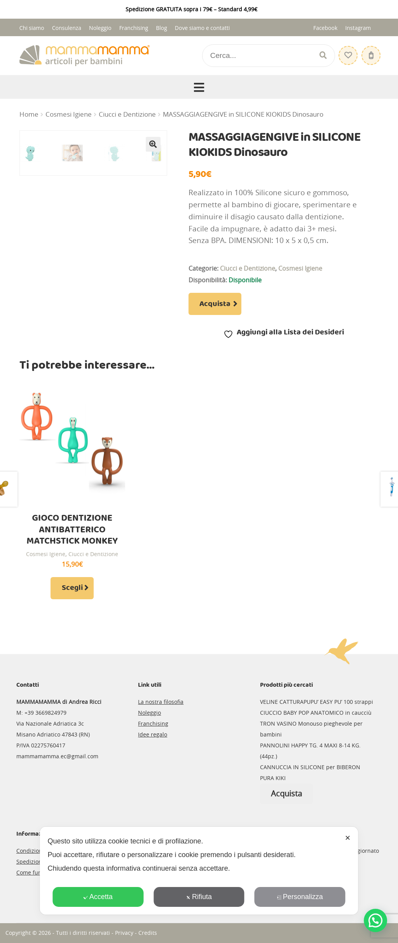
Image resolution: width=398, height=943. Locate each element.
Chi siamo (31, 27)
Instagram (358, 27)
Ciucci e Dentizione (127, 114)
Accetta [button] (98, 897)
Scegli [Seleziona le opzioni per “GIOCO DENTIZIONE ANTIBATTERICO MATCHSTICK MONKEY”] (72, 588)
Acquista (214, 304)
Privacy (124, 932)
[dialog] (199, 871)
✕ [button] (348, 838)
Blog (161, 27)
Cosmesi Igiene (68, 114)
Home (28, 114)
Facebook (325, 27)
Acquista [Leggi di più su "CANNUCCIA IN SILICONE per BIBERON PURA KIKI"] (286, 793)
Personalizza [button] (300, 897)
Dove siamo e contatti (202, 27)
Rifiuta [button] (199, 897)
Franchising (133, 27)
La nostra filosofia (160, 701)
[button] (153, 144)
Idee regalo (152, 734)
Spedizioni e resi (37, 861)
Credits (147, 932)
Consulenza (66, 27)
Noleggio (100, 27)
